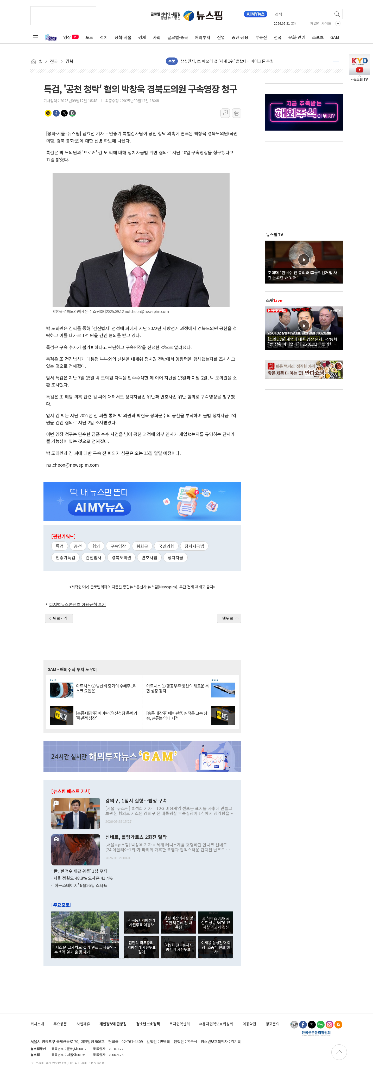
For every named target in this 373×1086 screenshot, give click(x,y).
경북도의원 (121, 557)
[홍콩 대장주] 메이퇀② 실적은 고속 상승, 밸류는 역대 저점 (176, 716)
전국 (278, 37)
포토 (89, 37)
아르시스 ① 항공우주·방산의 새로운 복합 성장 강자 (177, 688)
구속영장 (118, 546)
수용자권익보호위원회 (216, 1023)
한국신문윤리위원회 (316, 1033)
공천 (78, 546)
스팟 (274, 300)
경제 (142, 37)
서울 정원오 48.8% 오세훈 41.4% (83, 878)
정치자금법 (194, 546)
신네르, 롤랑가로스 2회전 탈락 (136, 837)
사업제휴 (83, 1023)
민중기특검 (65, 557)
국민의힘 (166, 546)
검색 (337, 14)
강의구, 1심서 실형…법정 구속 (136, 801)
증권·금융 (240, 37)
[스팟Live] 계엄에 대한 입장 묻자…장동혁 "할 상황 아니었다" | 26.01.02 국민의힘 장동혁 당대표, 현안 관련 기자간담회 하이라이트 (304, 341)
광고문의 (272, 1023)
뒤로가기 (60, 618)
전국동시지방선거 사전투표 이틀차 (141, 922)
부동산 (261, 37)
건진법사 (93, 557)
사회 (157, 37)
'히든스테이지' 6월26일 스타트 (80, 885)
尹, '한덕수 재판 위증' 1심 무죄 (80, 871)
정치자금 (175, 557)
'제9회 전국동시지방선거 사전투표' (179, 947)
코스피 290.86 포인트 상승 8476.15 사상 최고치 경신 (215, 922)
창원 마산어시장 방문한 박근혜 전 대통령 (178, 922)
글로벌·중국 (177, 37)
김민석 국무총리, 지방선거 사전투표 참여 (142, 947)
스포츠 (318, 37)
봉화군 (142, 546)
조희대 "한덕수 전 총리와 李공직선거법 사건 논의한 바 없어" (302, 274)
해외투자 (202, 37)
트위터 (64, 113)
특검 (60, 546)
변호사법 (149, 557)
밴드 (72, 113)
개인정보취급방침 (113, 1023)
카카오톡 (48, 113)
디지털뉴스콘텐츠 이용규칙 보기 (77, 604)
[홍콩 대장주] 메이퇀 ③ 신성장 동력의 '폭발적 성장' (106, 716)
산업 (221, 37)
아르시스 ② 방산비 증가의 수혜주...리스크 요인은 (106, 688)
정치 (104, 37)
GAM (334, 37)
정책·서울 (123, 37)
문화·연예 (296, 37)
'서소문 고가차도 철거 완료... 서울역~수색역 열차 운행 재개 (85, 949)
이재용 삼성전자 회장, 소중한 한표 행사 (215, 947)
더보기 (336, 61)
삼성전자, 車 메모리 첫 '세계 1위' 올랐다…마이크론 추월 (227, 61)
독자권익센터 (179, 1023)
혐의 (96, 546)
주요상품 (60, 1023)
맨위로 (227, 618)
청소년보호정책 (148, 1023)
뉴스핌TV (274, 234)
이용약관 (249, 1023)
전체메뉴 (35, 37)
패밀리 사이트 (321, 23)
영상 (71, 37)
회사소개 (37, 1023)
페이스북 (56, 113)
